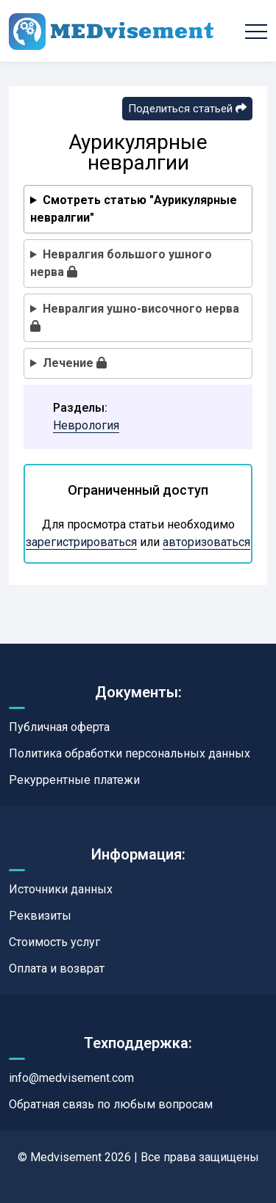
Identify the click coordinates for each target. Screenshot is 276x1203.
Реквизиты (40, 916)
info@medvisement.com (71, 1078)
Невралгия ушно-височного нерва (134, 317)
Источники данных (61, 889)
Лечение (75, 363)
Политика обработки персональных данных (129, 753)
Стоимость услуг (54, 942)
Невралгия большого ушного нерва (121, 263)
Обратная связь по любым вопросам (111, 1104)
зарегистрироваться (81, 542)
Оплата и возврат (57, 968)
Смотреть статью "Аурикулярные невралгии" (133, 209)
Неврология (86, 425)
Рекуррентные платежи (74, 780)
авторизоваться (206, 542)
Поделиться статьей (187, 108)
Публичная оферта (59, 727)
